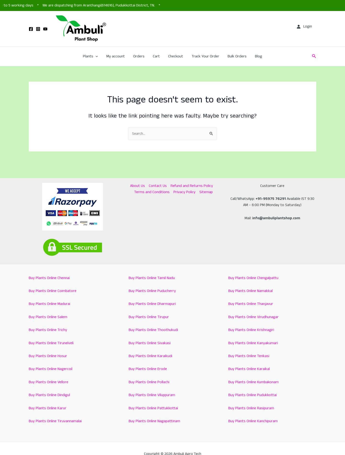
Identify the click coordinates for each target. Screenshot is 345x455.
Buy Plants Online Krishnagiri (251, 330)
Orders (140, 56)
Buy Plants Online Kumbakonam (253, 382)
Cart (156, 56)
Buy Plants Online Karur (47, 408)
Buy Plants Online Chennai (49, 278)
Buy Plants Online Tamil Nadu (152, 278)
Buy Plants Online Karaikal (249, 369)
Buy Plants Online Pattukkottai (153, 408)
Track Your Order (204, 56)
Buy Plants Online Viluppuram (152, 395)
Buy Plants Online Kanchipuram (253, 421)
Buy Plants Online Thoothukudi (153, 330)
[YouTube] (45, 29)
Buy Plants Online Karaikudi (150, 356)
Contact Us (158, 186)
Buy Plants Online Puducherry (152, 291)
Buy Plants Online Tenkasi (248, 356)
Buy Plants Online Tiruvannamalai (55, 421)
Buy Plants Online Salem (48, 317)
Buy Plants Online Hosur (48, 356)
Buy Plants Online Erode (148, 369)
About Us (137, 186)
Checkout (175, 56)
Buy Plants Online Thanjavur (250, 304)
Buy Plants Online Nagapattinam (154, 421)
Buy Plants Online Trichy (48, 330)
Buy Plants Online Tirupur (149, 317)
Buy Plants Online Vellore (48, 382)
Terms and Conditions (152, 192)
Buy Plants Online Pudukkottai (252, 395)
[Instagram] (38, 29)
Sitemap (206, 192)
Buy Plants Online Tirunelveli (51, 343)
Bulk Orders (235, 56)
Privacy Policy (184, 192)
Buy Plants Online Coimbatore (52, 291)
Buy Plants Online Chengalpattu (253, 278)
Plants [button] (93, 56)
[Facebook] (31, 29)
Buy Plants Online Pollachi (149, 382)
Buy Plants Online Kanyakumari (253, 343)
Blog (255, 56)
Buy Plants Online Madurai (49, 304)
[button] (98, 56)
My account (117, 56)
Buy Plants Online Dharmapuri (152, 304)
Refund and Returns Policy (192, 186)
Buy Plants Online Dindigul (49, 395)
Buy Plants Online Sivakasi (150, 343)
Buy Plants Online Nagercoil (50, 369)
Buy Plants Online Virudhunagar (253, 317)
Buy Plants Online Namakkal (250, 291)
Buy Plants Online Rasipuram (251, 408)
